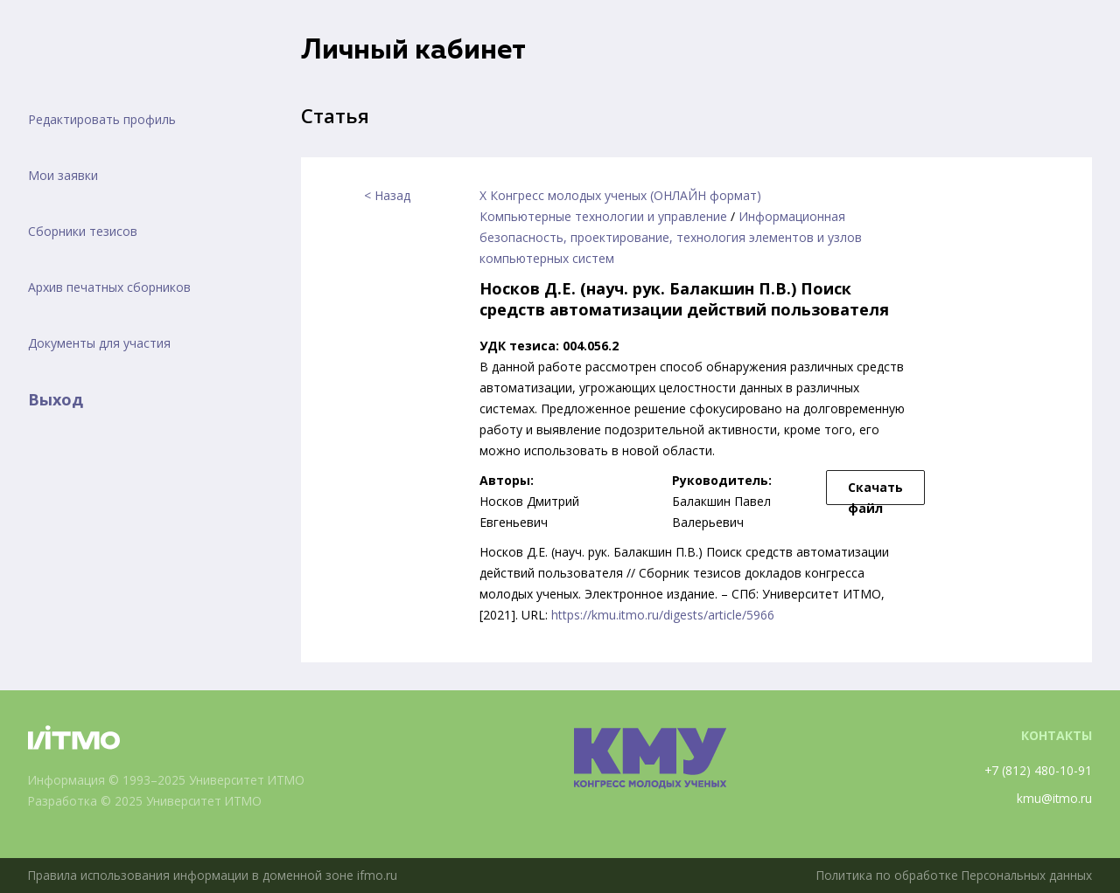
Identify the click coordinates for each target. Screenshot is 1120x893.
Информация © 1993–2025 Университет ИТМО (168, 780)
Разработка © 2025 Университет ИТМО (147, 801)
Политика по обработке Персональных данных (951, 875)
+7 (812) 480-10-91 (1038, 770)
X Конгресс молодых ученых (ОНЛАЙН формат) (620, 195)
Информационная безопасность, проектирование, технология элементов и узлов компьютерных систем (671, 237)
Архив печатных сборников (109, 287)
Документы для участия (99, 343)
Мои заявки (63, 175)
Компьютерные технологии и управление (603, 216)
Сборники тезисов (82, 231)
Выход (55, 399)
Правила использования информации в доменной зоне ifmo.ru (214, 875)
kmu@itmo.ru (1054, 798)
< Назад (387, 195)
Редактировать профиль (102, 119)
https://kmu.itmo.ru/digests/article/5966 (662, 614)
